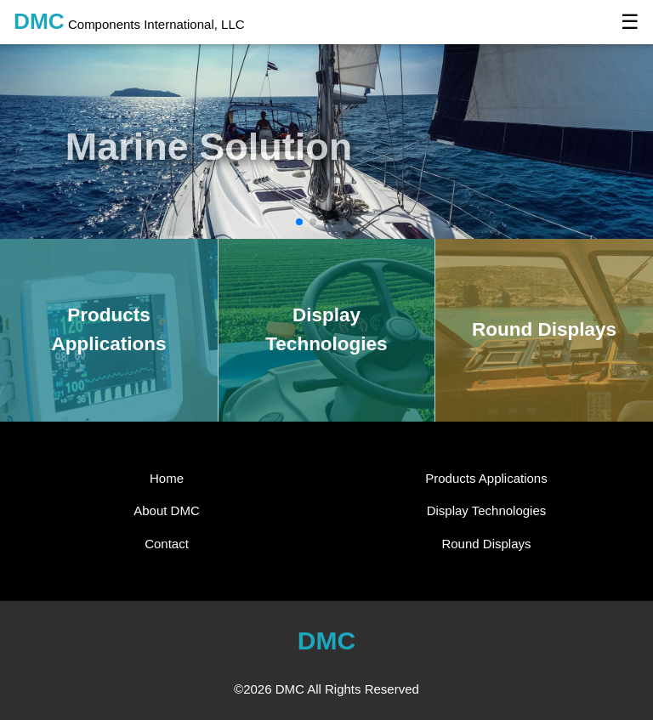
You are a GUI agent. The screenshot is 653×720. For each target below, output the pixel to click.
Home (167, 478)
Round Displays (486, 543)
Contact (167, 543)
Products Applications (486, 478)
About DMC (166, 510)
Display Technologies (487, 510)
